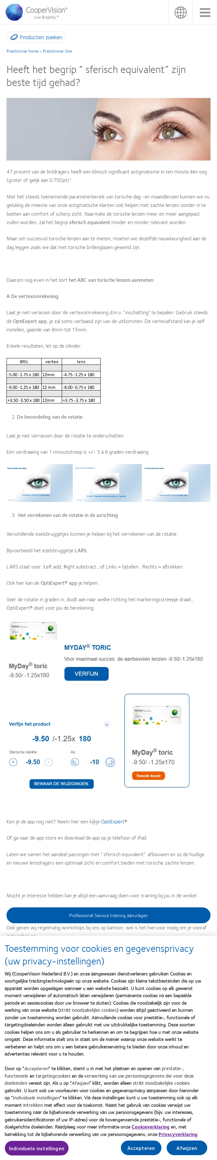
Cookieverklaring (151, 1130)
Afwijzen (186, 1151)
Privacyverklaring (178, 1137)
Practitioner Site (57, 51)
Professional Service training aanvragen (108, 915)
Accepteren (141, 1151)
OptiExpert (112, 821)
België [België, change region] (180, 12)
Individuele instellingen (36, 1152)
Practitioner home (22, 51)
